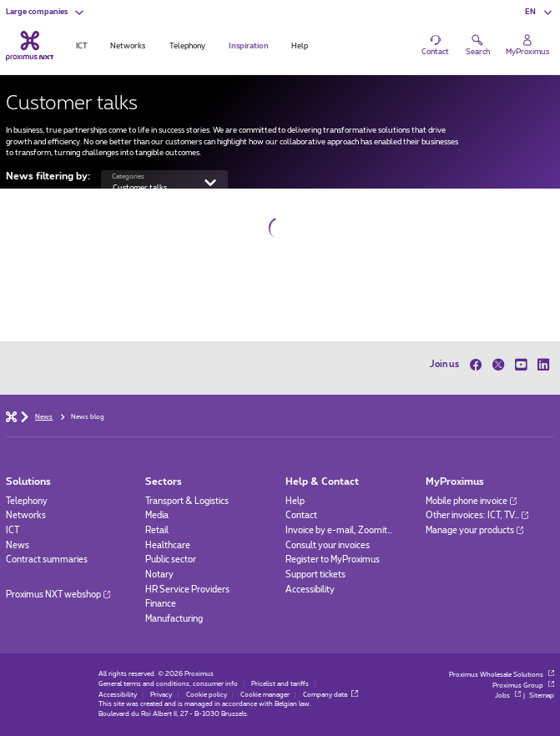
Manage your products (474, 531)
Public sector (170, 560)
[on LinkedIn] (543, 365)
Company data (330, 695)
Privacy (161, 695)
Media (157, 516)
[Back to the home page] (30, 46)
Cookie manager (265, 695)
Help (295, 501)
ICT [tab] (82, 46)
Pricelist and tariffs (280, 684)
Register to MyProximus (332, 560)
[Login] (527, 45)
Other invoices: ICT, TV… (477, 516)
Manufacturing (174, 619)
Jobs (508, 696)
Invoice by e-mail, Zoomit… (338, 531)
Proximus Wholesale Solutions (501, 675)
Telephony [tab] (187, 46)
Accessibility (310, 590)
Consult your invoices (327, 546)
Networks (26, 516)
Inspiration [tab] (249, 46)
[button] (46, 12)
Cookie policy (206, 695)
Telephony (27, 501)
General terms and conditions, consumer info (168, 684)
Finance (160, 604)
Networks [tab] (127, 46)
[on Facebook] (478, 365)
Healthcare (167, 546)
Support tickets (315, 575)
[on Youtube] (520, 365)
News (17, 546)
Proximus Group (523, 686)
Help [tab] (299, 46)
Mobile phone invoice (471, 501)
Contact (301, 516)
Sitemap (541, 696)
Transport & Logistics (187, 501)
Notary (159, 575)
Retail (157, 531)
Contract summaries (47, 560)
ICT (12, 531)
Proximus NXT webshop (58, 595)
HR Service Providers (187, 590)
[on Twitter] (498, 365)
